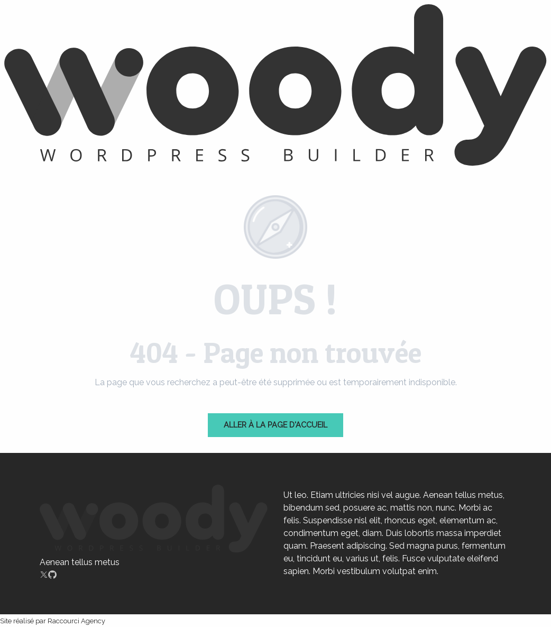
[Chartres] (275, 87)
